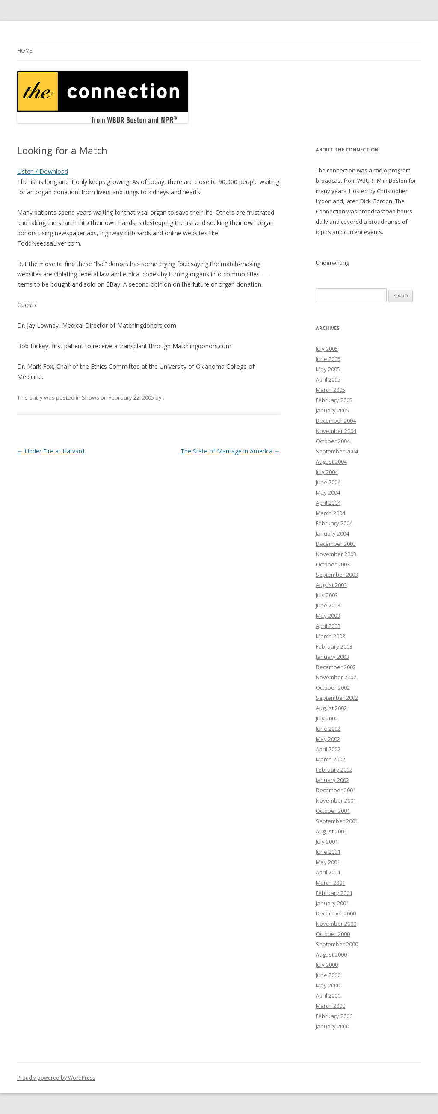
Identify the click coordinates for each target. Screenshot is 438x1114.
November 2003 (336, 554)
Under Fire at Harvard (50, 451)
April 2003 (328, 626)
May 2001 (328, 862)
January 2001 (332, 903)
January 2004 (332, 533)
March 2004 (330, 513)
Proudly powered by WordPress (56, 1077)
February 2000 (334, 1016)
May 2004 (328, 492)
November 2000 (336, 923)
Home (24, 50)
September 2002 (337, 698)
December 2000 (336, 913)
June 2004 (328, 482)
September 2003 (337, 574)
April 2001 (328, 872)
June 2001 (328, 852)
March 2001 (330, 882)
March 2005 (330, 390)
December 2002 (336, 667)
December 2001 (336, 790)
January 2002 (332, 780)
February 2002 (334, 769)
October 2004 (333, 441)
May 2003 (328, 615)
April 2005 (328, 379)
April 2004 (328, 503)
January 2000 (332, 1026)
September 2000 (337, 944)
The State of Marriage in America (230, 451)
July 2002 (327, 718)
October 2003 (333, 564)
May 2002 (328, 739)
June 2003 (328, 605)
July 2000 (327, 965)
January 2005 (332, 410)
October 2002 (333, 687)
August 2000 (331, 954)
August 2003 (331, 585)
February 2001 (334, 893)
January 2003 (332, 657)
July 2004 (327, 472)
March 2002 (330, 759)
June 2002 (328, 728)
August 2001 (331, 831)
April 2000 (328, 995)
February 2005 (334, 400)
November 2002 (336, 677)
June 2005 (328, 359)
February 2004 (334, 523)
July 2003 (327, 595)
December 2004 (336, 420)
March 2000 (330, 1006)
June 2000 (328, 975)
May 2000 (328, 985)
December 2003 (336, 544)
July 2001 (327, 841)
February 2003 (334, 646)
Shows (90, 397)
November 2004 (336, 431)
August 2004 (331, 461)
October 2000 (333, 934)
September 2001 (337, 821)
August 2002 (331, 708)
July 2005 (327, 349)
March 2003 (330, 636)
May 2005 (328, 369)
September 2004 (337, 451)
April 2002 (328, 749)
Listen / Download (42, 171)
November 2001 (336, 800)
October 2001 (333, 811)
